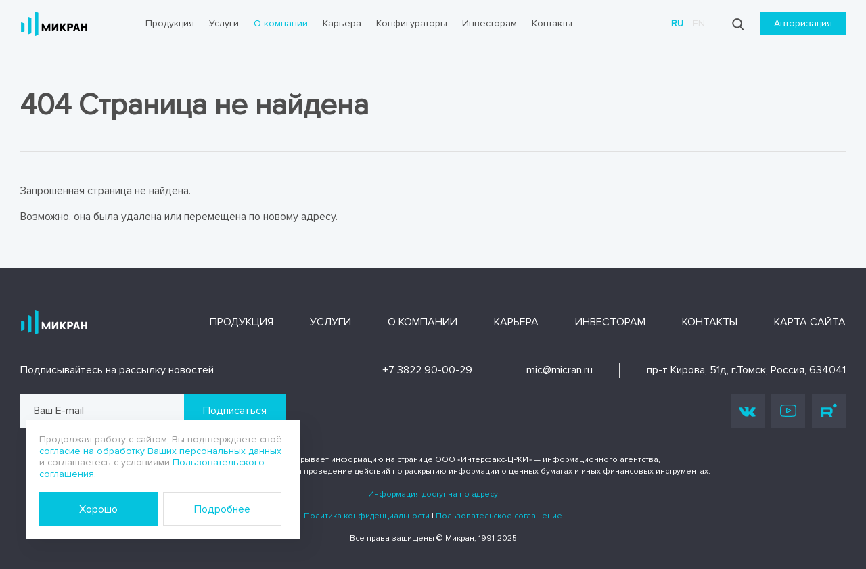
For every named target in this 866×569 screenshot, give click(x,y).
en (699, 23)
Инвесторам (489, 23)
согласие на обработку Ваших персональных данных (160, 451)
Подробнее (222, 509)
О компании (281, 23)
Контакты (552, 23)
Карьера (342, 23)
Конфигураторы (411, 23)
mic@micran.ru (559, 370)
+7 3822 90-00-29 (427, 370)
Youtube (788, 411)
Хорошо (98, 509)
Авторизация (803, 23)
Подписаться (235, 410)
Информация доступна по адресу (433, 494)
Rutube (829, 411)
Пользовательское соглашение (499, 516)
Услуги (224, 23)
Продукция (169, 23)
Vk (748, 411)
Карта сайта (810, 322)
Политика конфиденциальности (367, 516)
